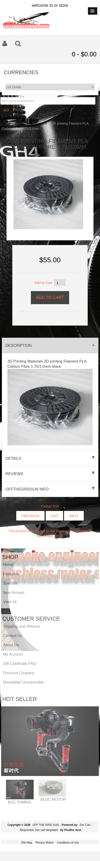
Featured (10, 574)
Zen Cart (85, 825)
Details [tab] (50, 458)
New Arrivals (13, 592)
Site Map (26, 842)
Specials (10, 583)
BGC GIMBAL (20, 802)
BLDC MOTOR (53, 799)
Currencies (21, 72)
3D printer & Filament (31, 123)
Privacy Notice (44, 842)
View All (9, 602)
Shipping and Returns (21, 626)
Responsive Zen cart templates (39, 830)
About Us (11, 645)
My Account (13, 654)
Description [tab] (50, 345)
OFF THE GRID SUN (45, 825)
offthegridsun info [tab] (50, 489)
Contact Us (12, 635)
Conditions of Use (68, 842)
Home (6, 123)
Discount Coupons (18, 673)
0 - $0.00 (84, 54)
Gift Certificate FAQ (19, 663)
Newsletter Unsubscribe (23, 682)
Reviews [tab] (50, 474)
